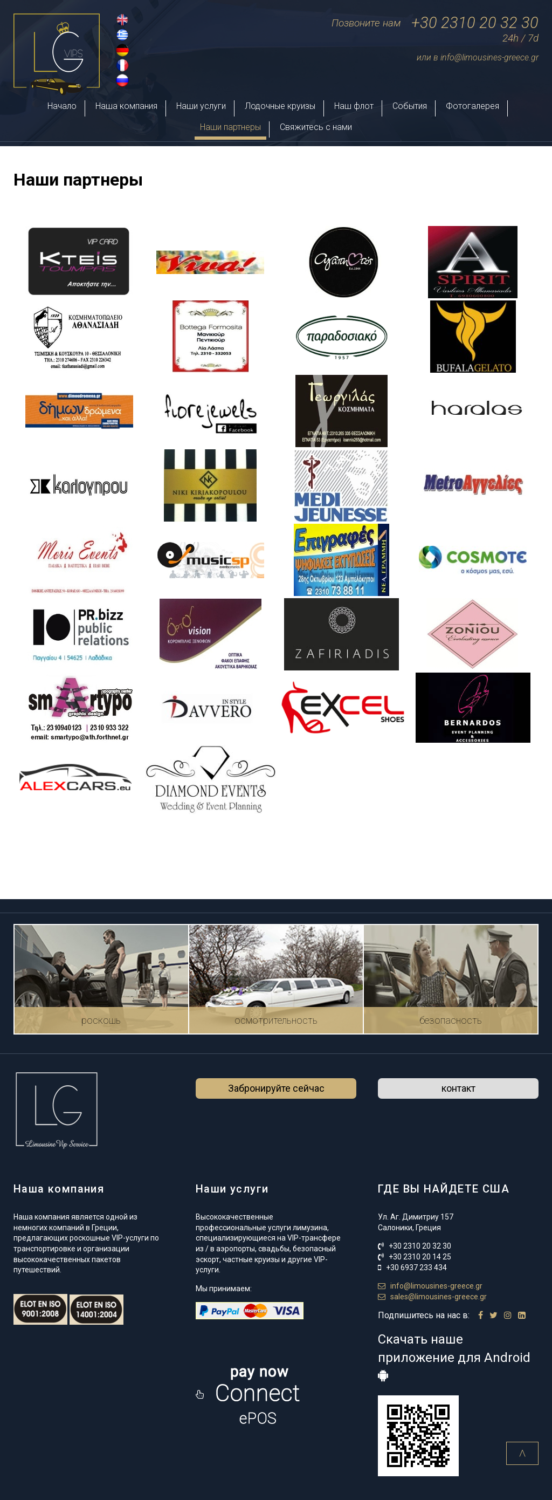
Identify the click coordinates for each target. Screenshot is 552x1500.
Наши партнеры (230, 127)
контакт (458, 1088)
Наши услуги (201, 106)
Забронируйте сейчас (276, 1088)
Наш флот (354, 106)
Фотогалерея (472, 106)
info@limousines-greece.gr (430, 1286)
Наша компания (126, 106)
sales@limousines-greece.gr (432, 1296)
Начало (62, 106)
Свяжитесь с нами (316, 127)
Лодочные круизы (280, 106)
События (409, 106)
